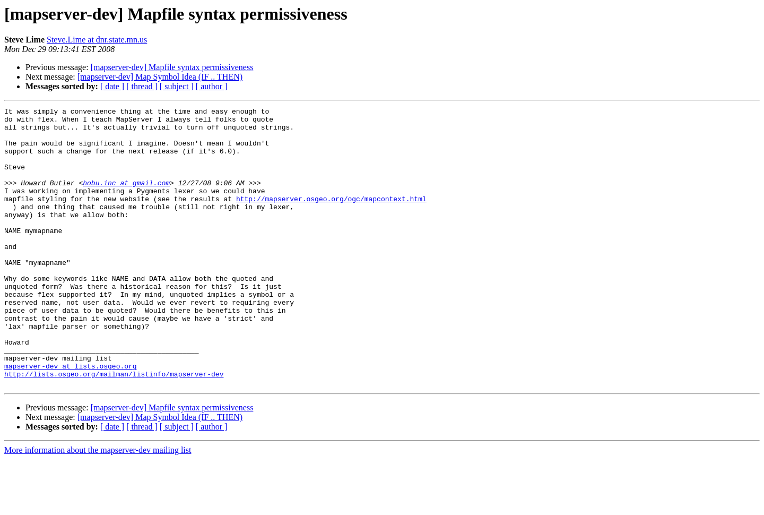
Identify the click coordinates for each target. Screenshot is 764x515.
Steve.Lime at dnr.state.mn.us (97, 39)
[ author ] (212, 86)
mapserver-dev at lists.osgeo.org (70, 418)
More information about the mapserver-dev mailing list (97, 505)
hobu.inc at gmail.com (126, 198)
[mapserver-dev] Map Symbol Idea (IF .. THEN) (159, 76)
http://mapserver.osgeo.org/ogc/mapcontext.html (331, 217)
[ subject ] (177, 86)
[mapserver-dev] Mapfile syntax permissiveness (172, 67)
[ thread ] (142, 86)
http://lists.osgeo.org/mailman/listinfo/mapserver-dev (113, 428)
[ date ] (112, 86)
